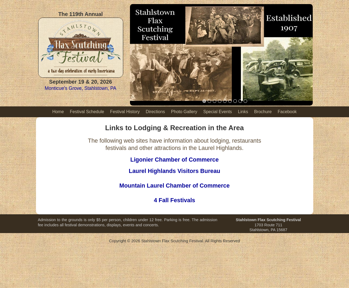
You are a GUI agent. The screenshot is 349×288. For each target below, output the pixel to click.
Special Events (217, 111)
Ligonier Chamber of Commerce (174, 159)
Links (243, 111)
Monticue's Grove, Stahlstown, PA (80, 88)
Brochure (263, 111)
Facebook (287, 111)
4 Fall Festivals (174, 200)
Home (58, 111)
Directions (155, 111)
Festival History (125, 111)
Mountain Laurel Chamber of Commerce (174, 185)
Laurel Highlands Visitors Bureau (174, 171)
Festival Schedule (87, 111)
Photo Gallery (184, 111)
